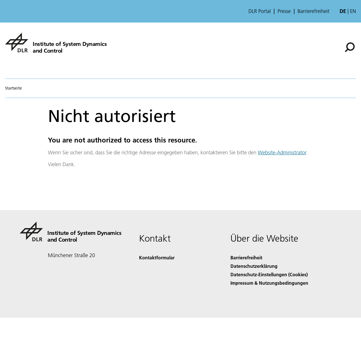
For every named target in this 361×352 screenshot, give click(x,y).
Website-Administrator (282, 152)
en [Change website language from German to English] (353, 11)
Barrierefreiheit (313, 11)
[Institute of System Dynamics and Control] (56, 42)
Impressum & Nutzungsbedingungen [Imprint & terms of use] (269, 283)
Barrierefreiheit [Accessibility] (246, 257)
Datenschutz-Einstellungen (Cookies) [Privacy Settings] (269, 274)
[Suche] (350, 47)
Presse (284, 11)
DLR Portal (259, 11)
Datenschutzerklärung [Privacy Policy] (254, 266)
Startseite (13, 88)
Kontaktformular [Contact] (157, 257)
